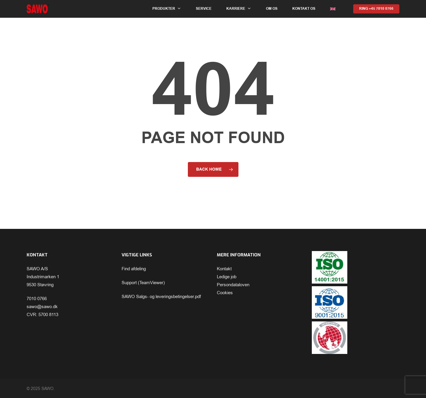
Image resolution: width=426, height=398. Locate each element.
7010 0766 (37, 299)
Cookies (225, 293)
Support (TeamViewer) (143, 283)
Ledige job (226, 277)
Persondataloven (233, 285)
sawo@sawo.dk (42, 307)
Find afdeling (134, 269)
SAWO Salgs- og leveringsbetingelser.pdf (161, 297)
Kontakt (224, 269)
